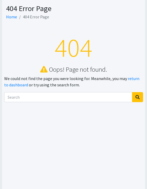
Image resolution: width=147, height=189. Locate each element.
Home (11, 16)
